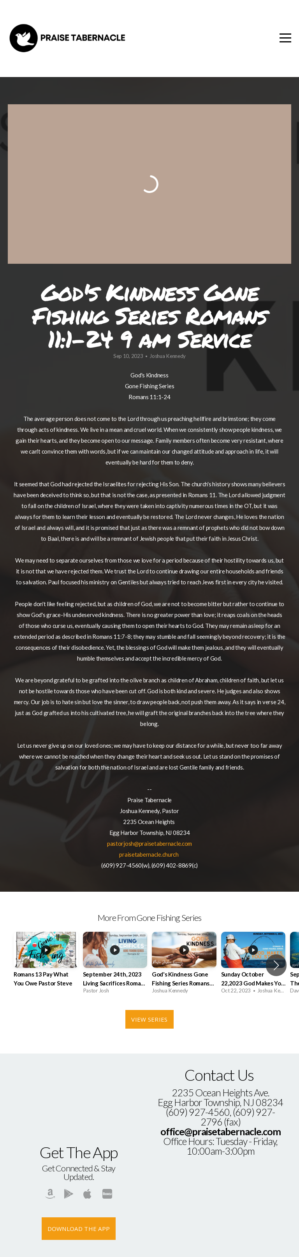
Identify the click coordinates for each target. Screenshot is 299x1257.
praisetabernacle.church (149, 854)
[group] (46, 965)
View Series (149, 1019)
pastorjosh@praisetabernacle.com (149, 843)
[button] (276, 965)
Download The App (78, 1228)
